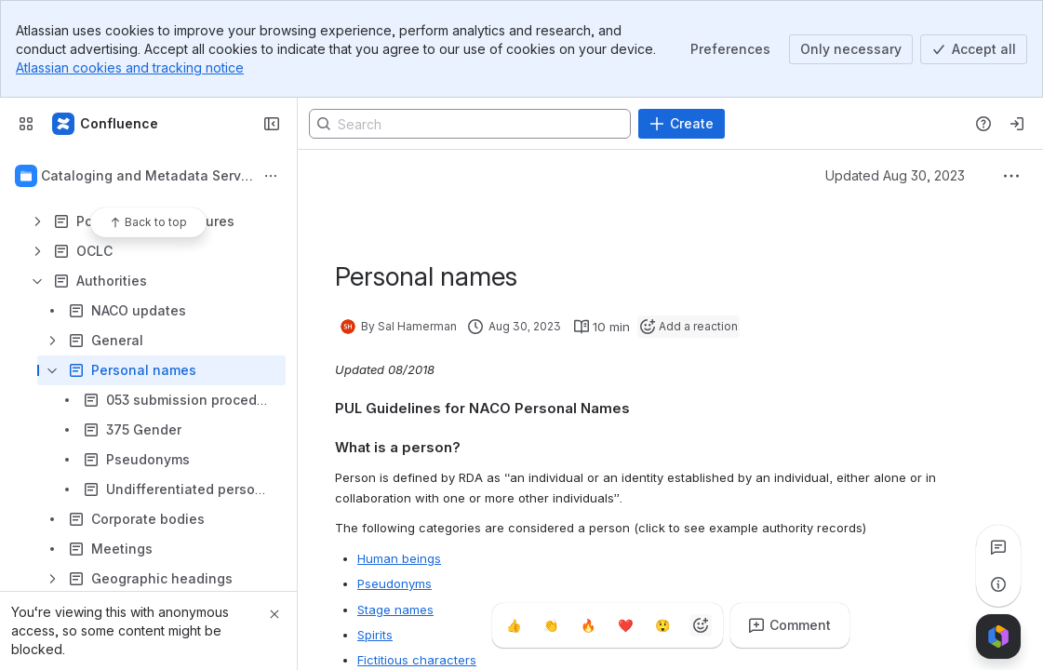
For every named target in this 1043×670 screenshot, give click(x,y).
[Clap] (552, 625)
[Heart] (626, 625)
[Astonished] (663, 625)
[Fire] (589, 625)
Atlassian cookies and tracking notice (130, 67)
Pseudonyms (394, 583)
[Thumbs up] (514, 625)
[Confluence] (106, 124)
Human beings (399, 558)
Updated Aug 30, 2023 (895, 175)
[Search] (470, 124)
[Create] (681, 124)
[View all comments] (998, 547)
